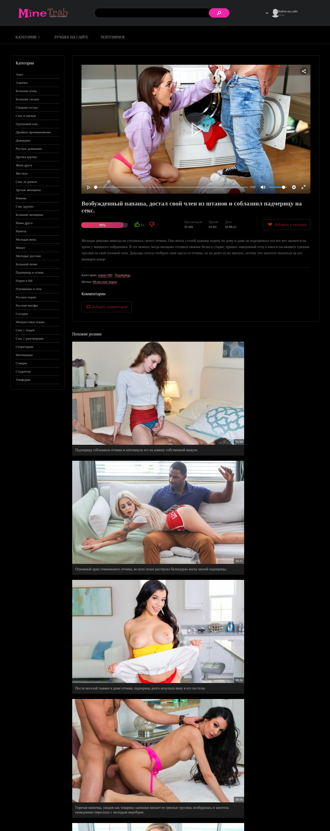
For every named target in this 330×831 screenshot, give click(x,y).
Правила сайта (258, 812)
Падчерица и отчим (29, 272)
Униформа (23, 380)
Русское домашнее (29, 149)
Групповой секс (27, 124)
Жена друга (24, 165)
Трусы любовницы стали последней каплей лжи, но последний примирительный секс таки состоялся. (279, 694)
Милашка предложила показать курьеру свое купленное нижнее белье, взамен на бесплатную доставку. (278, 549)
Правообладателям (261, 817)
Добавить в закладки (286, 224)
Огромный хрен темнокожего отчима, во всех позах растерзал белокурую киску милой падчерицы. (194, 399)
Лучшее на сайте (71, 37)
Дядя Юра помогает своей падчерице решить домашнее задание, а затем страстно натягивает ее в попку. (195, 622)
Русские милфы (27, 305)
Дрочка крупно (26, 157)
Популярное (113, 37)
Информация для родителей (300, 812)
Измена (21, 198)
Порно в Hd (24, 281)
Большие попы (26, 91)
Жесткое (22, 173)
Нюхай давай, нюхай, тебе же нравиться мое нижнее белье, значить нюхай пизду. (109, 546)
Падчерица (122, 275)
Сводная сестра (27, 107)
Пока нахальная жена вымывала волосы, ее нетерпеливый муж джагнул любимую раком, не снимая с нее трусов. (110, 622)
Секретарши (24, 347)
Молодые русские (28, 256)
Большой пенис (27, 264)
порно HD (105, 275)
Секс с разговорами (30, 338)
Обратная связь (291, 817)
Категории (28, 37)
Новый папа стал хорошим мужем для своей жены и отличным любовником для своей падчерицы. (109, 767)
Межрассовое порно (30, 322)
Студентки (23, 371)
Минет (20, 248)
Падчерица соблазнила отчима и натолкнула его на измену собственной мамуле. (109, 396)
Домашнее (23, 140)
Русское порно (26, 297)
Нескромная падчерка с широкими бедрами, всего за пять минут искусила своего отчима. (278, 469)
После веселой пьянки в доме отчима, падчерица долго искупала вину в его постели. (279, 396)
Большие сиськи (27, 99)
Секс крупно (25, 206)
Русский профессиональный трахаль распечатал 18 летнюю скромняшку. (272, 619)
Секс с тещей (25, 330)
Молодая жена (26, 239)
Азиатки (22, 83)
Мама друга (24, 223)
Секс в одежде (26, 116)
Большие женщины (29, 215)
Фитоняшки (24, 355)
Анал (19, 74)
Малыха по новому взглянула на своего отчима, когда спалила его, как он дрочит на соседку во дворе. (195, 694)
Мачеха (21, 231)
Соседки (22, 314)
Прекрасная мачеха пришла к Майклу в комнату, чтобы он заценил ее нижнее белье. (109, 692)
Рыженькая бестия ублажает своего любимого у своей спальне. (194, 546)
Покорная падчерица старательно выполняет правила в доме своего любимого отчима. (193, 469)
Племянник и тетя (28, 289)
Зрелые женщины (28, 190)
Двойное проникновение (33, 132)
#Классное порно (105, 282)
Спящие (21, 363)
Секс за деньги (26, 182)
